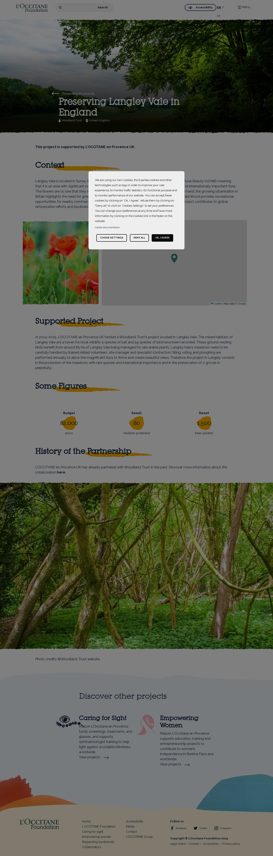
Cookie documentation (107, 227)
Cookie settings (111, 237)
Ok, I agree (162, 237)
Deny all (139, 237)
